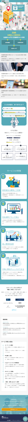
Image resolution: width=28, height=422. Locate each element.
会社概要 (8, 420)
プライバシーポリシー (16, 420)
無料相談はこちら (14, 409)
